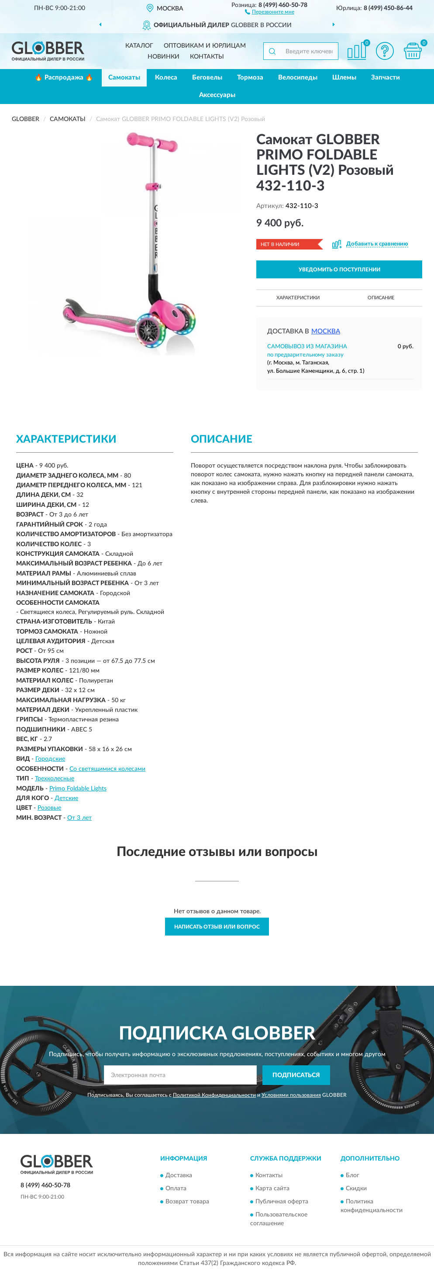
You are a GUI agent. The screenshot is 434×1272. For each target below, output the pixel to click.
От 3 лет (79, 818)
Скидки (356, 1189)
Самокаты (124, 77)
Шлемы (344, 77)
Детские (66, 798)
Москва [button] (325, 331)
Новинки (163, 57)
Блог (352, 1176)
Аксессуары (217, 95)
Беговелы (207, 77)
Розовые (49, 808)
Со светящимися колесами (107, 769)
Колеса (166, 77)
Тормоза (250, 77)
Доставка (178, 1176)
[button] (269, 11)
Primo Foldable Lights (78, 789)
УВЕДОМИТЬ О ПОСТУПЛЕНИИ (339, 269)
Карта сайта (272, 1189)
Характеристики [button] (298, 297)
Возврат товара (187, 1202)
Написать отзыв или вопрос (217, 926)
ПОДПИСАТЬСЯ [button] (296, 1075)
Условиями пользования (291, 1095)
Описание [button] (381, 297)
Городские (50, 759)
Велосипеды (297, 77)
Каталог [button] (139, 46)
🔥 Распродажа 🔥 (63, 77)
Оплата (175, 1189)
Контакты (207, 57)
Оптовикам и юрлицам (205, 46)
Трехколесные (54, 779)
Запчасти (385, 77)
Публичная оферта (281, 1202)
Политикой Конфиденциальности (214, 1095)
